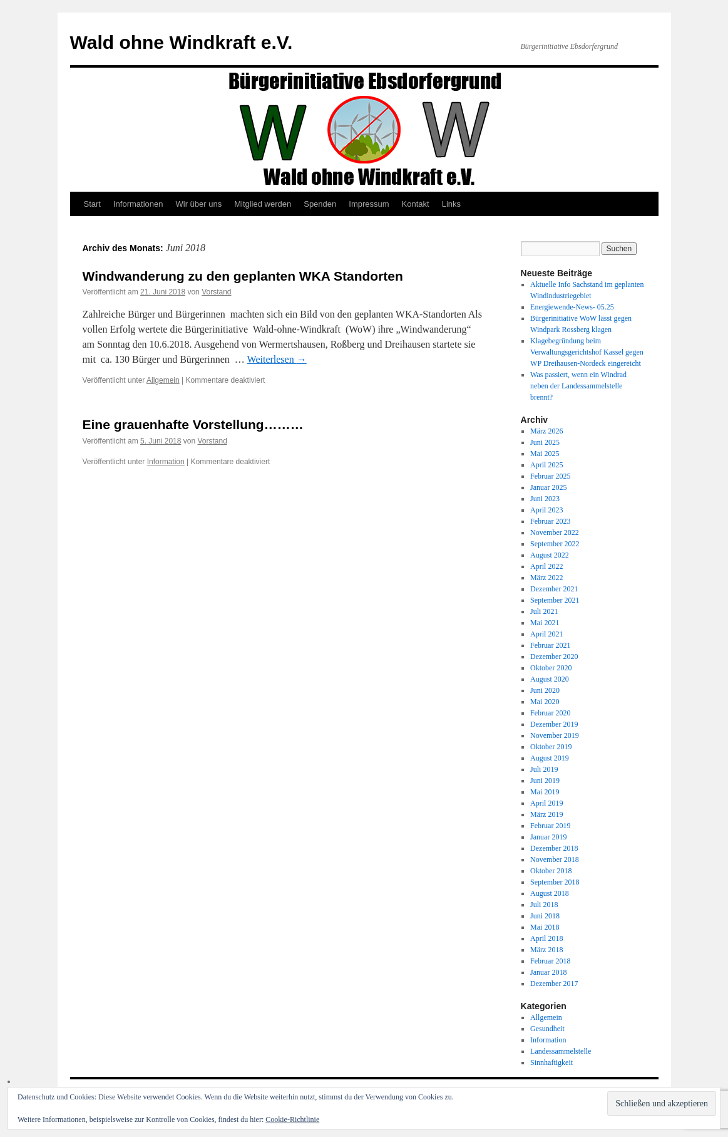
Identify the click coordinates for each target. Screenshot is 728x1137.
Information (166, 461)
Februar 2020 (550, 713)
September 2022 (554, 543)
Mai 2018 (544, 927)
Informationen (138, 204)
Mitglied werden (262, 204)
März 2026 (546, 431)
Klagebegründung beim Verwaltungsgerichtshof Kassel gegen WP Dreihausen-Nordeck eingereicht (586, 352)
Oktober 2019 (551, 746)
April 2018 (546, 938)
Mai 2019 (544, 791)
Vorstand (216, 292)
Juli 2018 (544, 904)
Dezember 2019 (554, 724)
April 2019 (546, 803)
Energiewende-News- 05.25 (572, 307)
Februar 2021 (550, 645)
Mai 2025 (544, 453)
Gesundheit (547, 1028)
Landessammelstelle (560, 1051)
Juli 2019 (544, 769)
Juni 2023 (545, 498)
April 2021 (546, 634)
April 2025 (546, 464)
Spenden (320, 204)
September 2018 (554, 882)
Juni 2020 (545, 690)
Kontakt (415, 204)
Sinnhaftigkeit (551, 1062)
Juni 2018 (545, 915)
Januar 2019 (548, 837)
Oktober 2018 (551, 870)
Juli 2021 (544, 611)
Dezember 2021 (554, 588)
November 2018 (554, 859)
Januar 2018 (548, 972)
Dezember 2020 (554, 656)
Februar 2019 (550, 825)
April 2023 (546, 510)
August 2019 (549, 758)
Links (451, 204)
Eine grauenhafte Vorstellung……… (193, 424)
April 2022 (546, 566)
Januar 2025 (548, 487)
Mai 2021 (544, 622)
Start (92, 204)
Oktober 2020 (551, 667)
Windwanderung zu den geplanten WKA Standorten (243, 276)
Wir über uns (198, 204)
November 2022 (554, 532)
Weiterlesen (277, 359)
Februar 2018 (550, 961)
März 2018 (546, 949)
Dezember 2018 (554, 848)
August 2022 (549, 555)
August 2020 (549, 679)
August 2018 (549, 893)
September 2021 (554, 600)
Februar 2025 (550, 476)
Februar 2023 (550, 521)
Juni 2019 (545, 780)
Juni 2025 (545, 442)
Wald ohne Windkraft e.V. (181, 42)
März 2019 (546, 814)
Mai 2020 (544, 701)
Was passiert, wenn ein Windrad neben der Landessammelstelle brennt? (578, 386)
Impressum (369, 204)
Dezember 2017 (554, 983)
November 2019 (554, 735)
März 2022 (546, 577)
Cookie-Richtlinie (292, 1119)
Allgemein (163, 380)
